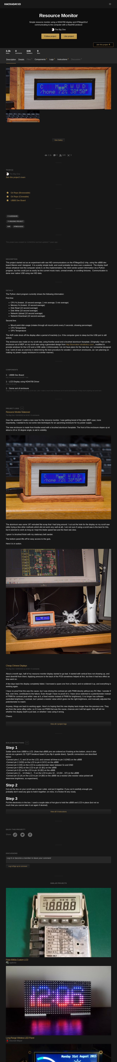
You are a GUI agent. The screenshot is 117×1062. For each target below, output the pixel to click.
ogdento (11, 963)
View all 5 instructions (58, 812)
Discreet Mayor (14, 1041)
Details (21, 60)
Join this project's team (15, 177)
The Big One (58, 29)
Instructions (63, 59)
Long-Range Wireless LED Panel (20, 1038)
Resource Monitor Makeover (18, 412)
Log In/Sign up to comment (17, 866)
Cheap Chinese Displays (16, 665)
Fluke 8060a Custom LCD (17, 960)
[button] (110, 4)
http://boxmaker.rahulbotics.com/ (80, 344)
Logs (52, 59)
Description (11, 60)
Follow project (50, 36)
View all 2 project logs (58, 724)
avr (8, 226)
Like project (69, 36)
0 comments (35, 415)
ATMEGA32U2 (18, 226)
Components (41, 59)
